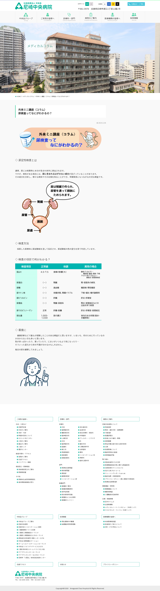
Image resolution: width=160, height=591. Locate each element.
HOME (19, 96)
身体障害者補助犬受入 (26, 482)
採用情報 (134, 19)
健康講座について (111, 489)
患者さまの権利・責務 (112, 438)
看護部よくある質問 (68, 497)
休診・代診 (22, 433)
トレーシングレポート (115, 473)
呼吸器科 (83, 435)
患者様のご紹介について (113, 524)
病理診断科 (65, 458)
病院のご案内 (91, 19)
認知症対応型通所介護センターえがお (31, 538)
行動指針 (108, 433)
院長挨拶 (108, 427)
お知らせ (63, 564)
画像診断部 (65, 476)
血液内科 (83, 430)
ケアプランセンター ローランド (29, 552)
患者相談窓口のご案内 (26, 469)
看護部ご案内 (66, 486)
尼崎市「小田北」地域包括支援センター (32, 557)
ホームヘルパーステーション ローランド (32, 544)
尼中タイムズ (109, 502)
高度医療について (111, 449)
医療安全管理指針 (111, 482)
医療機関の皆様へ (112, 19)
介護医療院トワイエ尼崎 (27, 530)
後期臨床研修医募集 (68, 524)
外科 (63, 441)
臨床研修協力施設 (111, 452)
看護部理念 (109, 435)
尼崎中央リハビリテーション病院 (30, 527)
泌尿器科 (83, 449)
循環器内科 (65, 430)
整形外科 (83, 444)
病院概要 (108, 441)
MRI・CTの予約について (113, 527)
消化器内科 (83, 427)
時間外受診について (25, 435)
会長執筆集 (109, 504)
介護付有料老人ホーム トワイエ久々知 (32, 549)
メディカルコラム (28, 96)
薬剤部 (64, 473)
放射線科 (65, 455)
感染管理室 (65, 470)
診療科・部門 (69, 19)
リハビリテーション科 (87, 455)
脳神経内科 (65, 435)
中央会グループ (26, 19)
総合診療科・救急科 (87, 433)
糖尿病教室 (109, 492)
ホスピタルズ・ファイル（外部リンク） (118, 510)
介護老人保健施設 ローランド (29, 532)
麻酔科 (82, 458)
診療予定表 (22, 427)
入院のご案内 (23, 441)
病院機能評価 (109, 455)
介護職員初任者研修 (112, 494)
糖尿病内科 (65, 433)
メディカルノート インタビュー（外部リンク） (121, 507)
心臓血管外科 (84, 446)
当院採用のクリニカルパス (114, 468)
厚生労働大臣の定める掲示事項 (115, 444)
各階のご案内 (23, 457)
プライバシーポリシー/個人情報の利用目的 (119, 479)
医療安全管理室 (67, 468)
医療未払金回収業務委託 (27, 479)
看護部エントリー (68, 500)
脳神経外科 (65, 444)
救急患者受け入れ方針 (112, 462)
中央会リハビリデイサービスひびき (31, 546)
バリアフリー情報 (25, 462)
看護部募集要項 (67, 489)
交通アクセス (23, 459)
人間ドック (22, 447)
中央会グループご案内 (26, 521)
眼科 (81, 452)
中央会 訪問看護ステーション (29, 541)
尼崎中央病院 (23, 524)
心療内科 (65, 438)
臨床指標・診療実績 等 (113, 476)
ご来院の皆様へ (47, 19)
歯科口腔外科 (84, 460)
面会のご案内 (23, 444)
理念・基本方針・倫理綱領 (114, 430)
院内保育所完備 (67, 494)
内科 (63, 427)
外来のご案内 (23, 430)
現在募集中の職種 (68, 521)
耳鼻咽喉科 (65, 452)
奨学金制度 (65, 492)
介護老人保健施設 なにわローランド (31, 535)
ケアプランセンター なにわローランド (32, 555)
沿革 (106, 447)
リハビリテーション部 (69, 479)
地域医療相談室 (110, 521)
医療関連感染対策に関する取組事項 (117, 465)
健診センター (23, 449)
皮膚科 (64, 447)
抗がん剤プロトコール (112, 470)
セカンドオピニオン (25, 438)
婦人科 (64, 449)
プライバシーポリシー (110, 564)
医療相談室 (22, 472)
